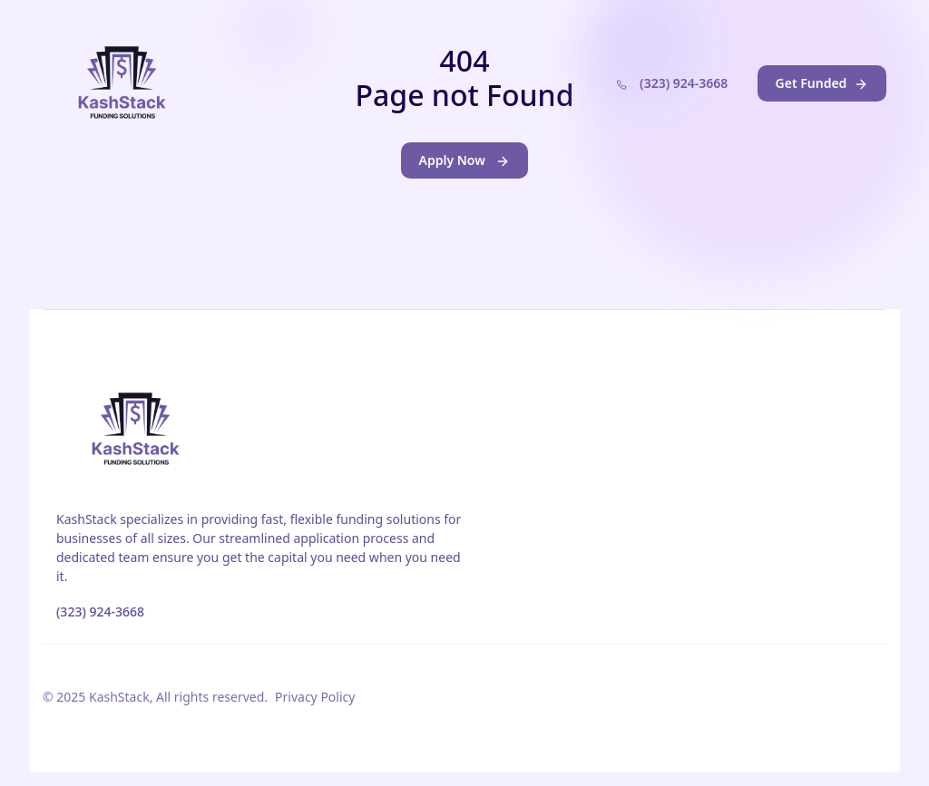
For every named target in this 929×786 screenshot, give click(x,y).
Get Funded (822, 83)
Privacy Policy (315, 696)
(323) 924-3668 (669, 85)
